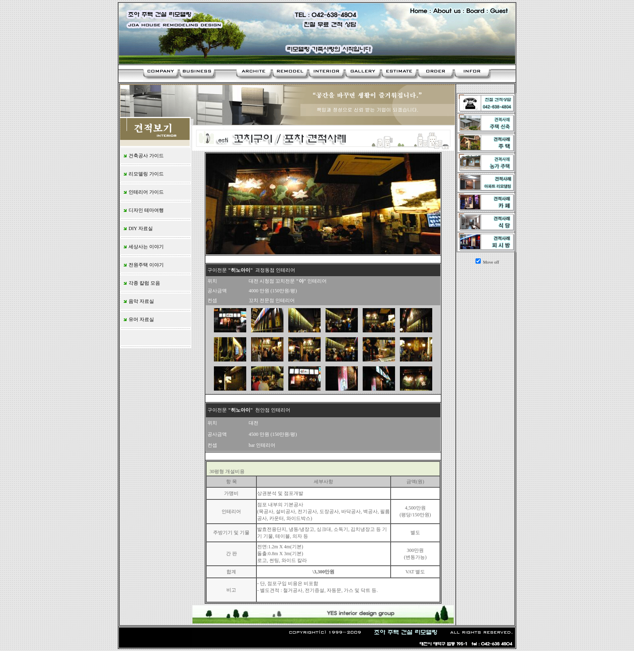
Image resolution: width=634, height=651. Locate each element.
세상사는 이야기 (143, 246)
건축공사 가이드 (143, 156)
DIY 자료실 (138, 228)
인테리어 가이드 (143, 192)
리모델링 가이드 (143, 174)
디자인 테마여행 (143, 210)
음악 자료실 (138, 301)
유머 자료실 (138, 319)
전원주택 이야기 (143, 265)
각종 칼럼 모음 (141, 283)
